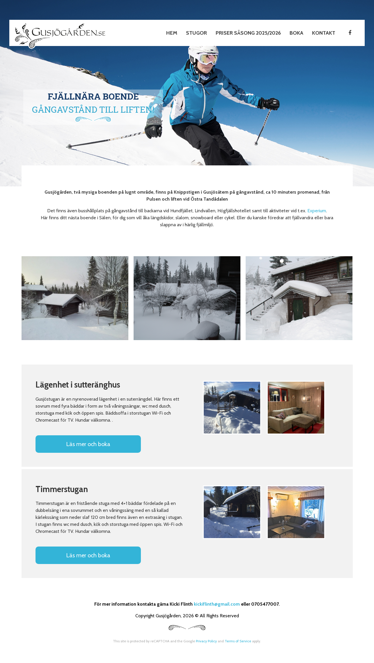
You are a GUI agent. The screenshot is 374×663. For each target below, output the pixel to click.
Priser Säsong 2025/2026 (248, 33)
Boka (296, 33)
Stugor (196, 33)
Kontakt (323, 33)
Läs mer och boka (88, 444)
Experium (316, 210)
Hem (171, 33)
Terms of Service (238, 641)
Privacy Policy (206, 641)
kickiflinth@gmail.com (217, 604)
